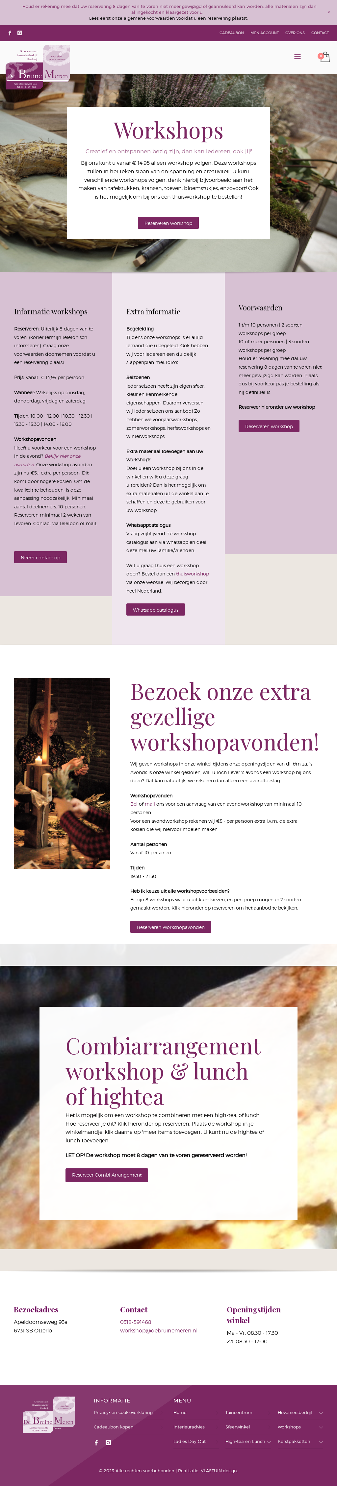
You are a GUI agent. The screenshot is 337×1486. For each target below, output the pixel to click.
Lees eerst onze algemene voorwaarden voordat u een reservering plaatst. (168, 18)
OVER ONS (295, 33)
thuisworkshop (192, 573)
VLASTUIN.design (219, 1470)
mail (150, 804)
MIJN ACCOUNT (264, 33)
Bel (134, 804)
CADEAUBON (232, 33)
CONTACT (320, 33)
